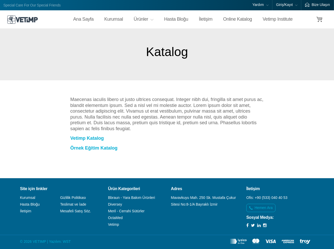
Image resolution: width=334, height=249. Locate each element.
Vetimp (113, 224)
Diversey (115, 204)
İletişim (205, 19)
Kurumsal (113, 19)
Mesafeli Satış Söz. (75, 211)
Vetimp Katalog (87, 138)
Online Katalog (237, 19)
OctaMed (115, 218)
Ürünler (143, 19)
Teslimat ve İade (73, 204)
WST (67, 241)
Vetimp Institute (277, 19)
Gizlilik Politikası (73, 198)
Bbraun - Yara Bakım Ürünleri (131, 198)
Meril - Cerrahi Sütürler (126, 211)
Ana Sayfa (83, 19)
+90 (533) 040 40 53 (271, 198)
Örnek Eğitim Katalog (94, 148)
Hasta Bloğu (176, 19)
